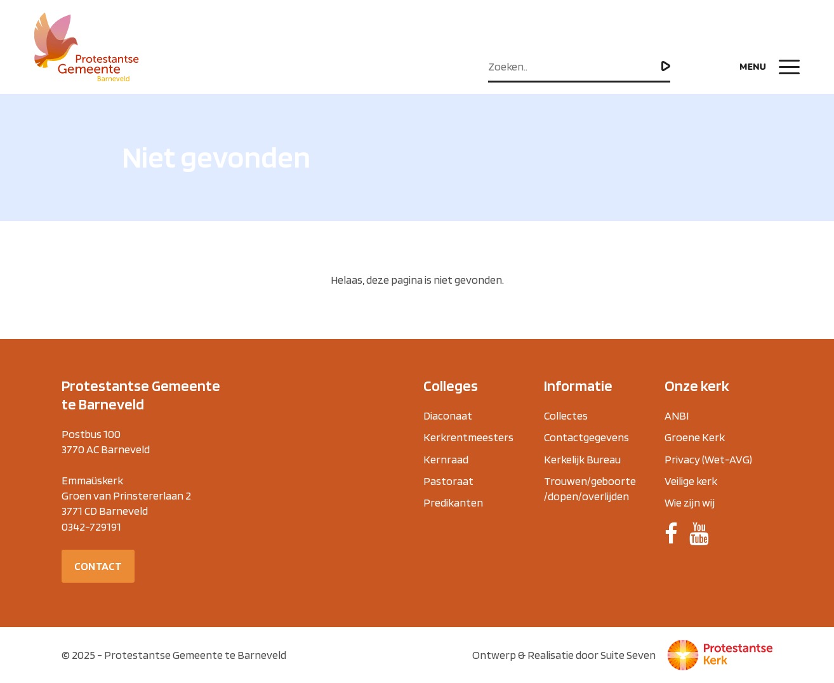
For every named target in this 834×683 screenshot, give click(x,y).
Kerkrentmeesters (468, 437)
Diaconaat (447, 415)
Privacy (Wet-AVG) (708, 459)
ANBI (677, 415)
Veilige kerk (691, 480)
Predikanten (453, 502)
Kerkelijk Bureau (582, 459)
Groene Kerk (695, 437)
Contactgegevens (586, 437)
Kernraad (445, 459)
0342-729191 (91, 526)
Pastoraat (448, 480)
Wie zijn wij (690, 502)
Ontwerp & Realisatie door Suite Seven (564, 654)
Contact (98, 566)
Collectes (566, 415)
